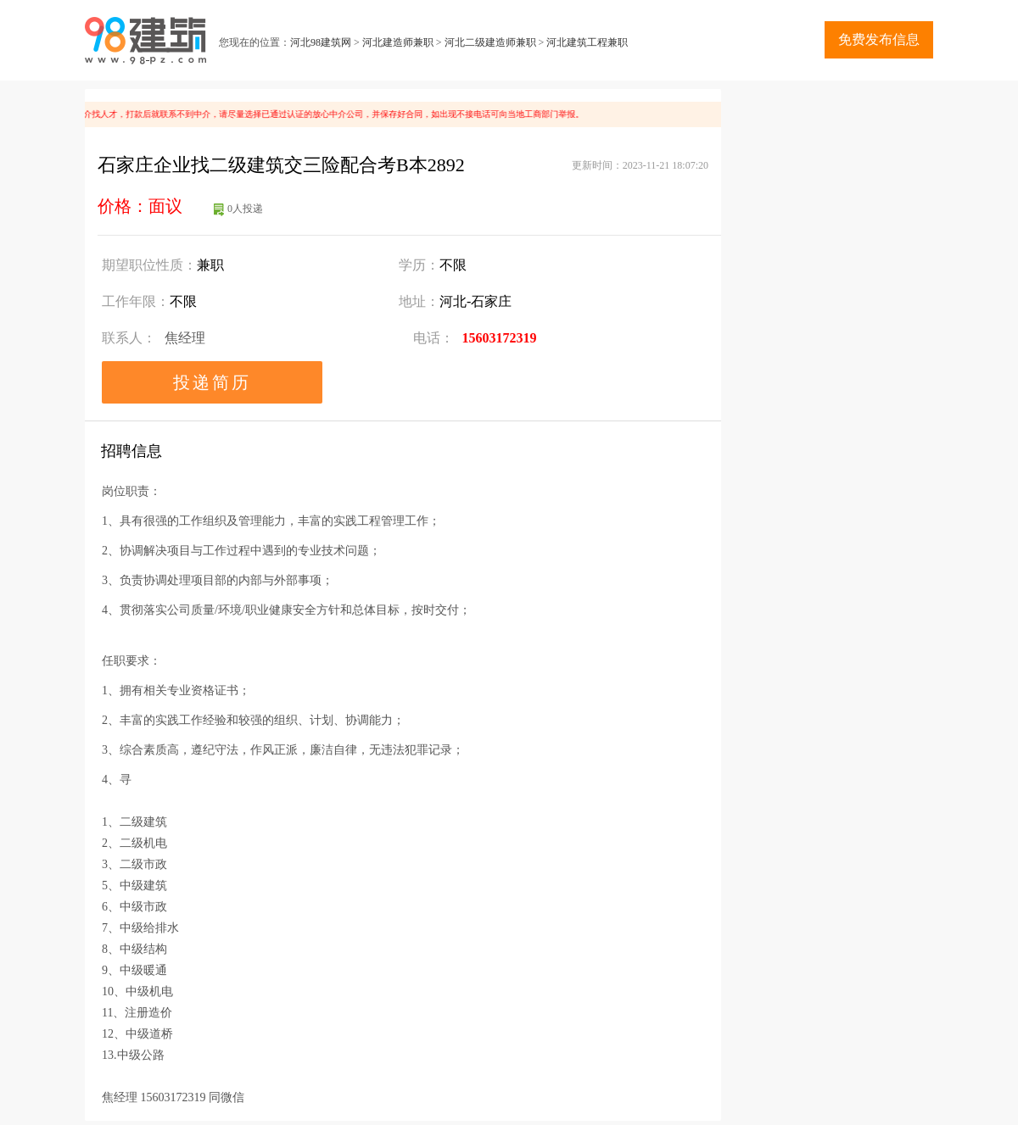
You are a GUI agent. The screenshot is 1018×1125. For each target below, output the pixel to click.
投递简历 (212, 382)
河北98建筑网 (320, 42)
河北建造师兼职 (397, 42)
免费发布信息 (879, 39)
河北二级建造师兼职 (490, 42)
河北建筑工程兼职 (587, 42)
